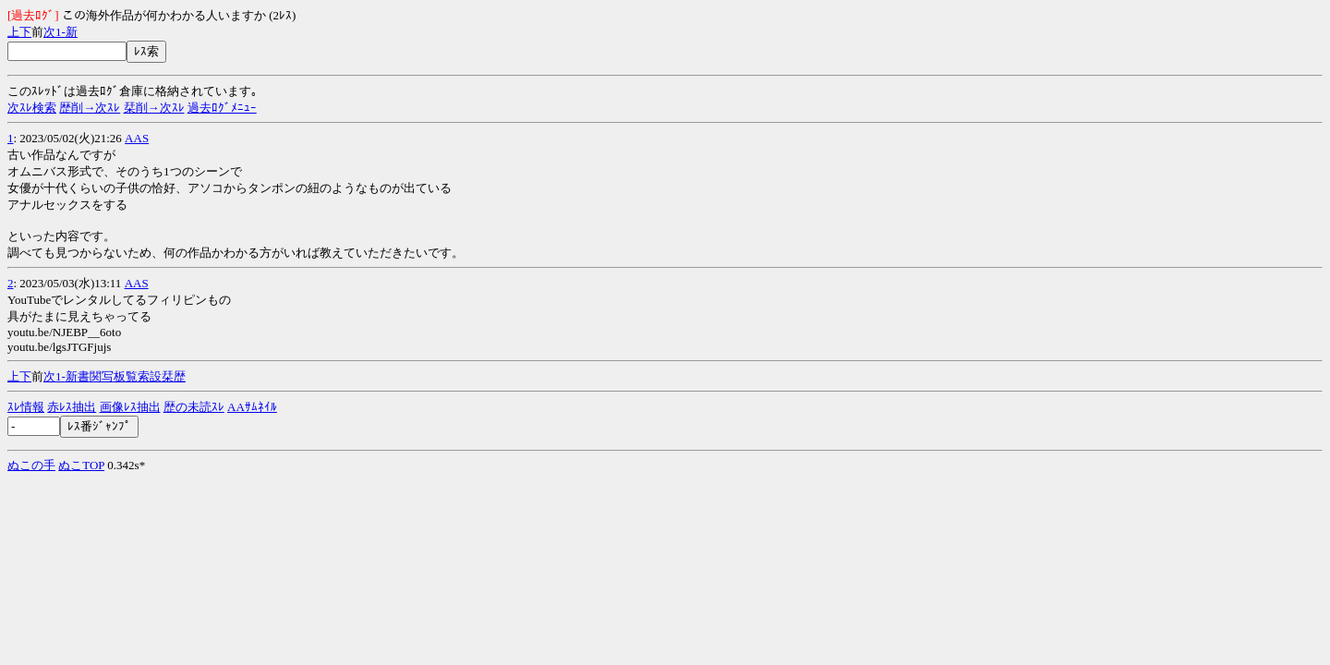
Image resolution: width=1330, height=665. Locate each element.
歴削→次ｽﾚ (89, 108)
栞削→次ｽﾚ (154, 108)
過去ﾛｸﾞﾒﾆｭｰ (222, 108)
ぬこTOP (81, 465)
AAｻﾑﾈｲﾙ (252, 407)
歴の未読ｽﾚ (193, 407)
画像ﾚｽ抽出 (130, 407)
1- (60, 32)
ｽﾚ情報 (25, 407)
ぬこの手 (31, 465)
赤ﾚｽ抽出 (71, 407)
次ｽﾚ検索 (31, 108)
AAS (137, 138)
